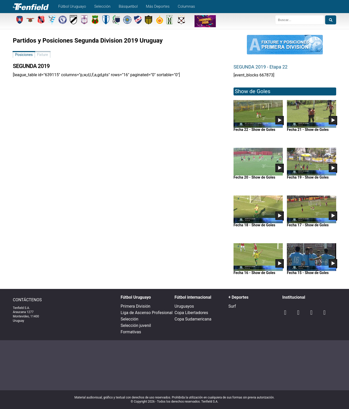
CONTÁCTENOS (27, 300)
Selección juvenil (136, 325)
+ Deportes (238, 297)
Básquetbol (128, 6)
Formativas (131, 331)
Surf (232, 306)
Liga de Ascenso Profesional (146, 312)
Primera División (135, 306)
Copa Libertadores (191, 312)
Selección (102, 6)
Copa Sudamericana (192, 319)
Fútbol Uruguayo (72, 6)
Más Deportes (158, 6)
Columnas (186, 6)
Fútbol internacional (192, 297)
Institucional (293, 297)
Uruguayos (184, 306)
